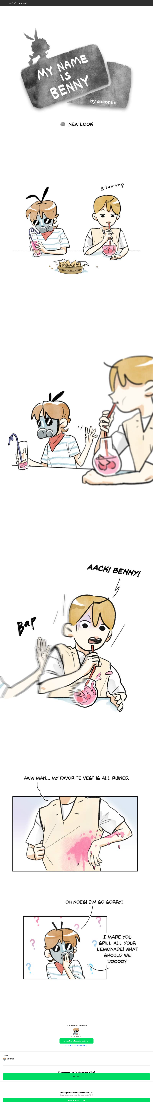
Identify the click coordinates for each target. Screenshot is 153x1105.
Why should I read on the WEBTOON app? (76, 1046)
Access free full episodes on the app (76, 1041)
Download (76, 1076)
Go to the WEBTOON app (76, 1100)
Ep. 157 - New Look (18, 3)
